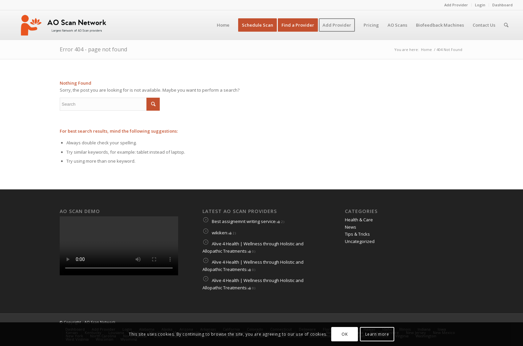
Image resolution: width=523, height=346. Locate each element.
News (350, 227)
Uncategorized (360, 241)
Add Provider (456, 4)
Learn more (377, 334)
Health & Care (359, 220)
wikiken (219, 233)
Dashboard (502, 4)
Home (426, 49)
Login (480, 4)
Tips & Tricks (357, 234)
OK (345, 334)
